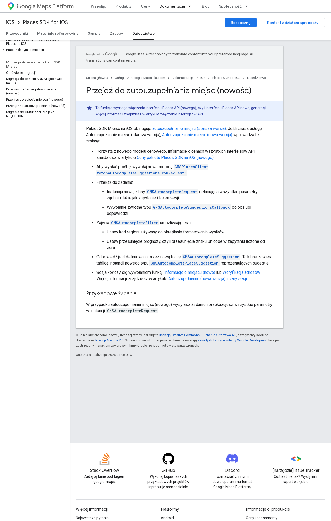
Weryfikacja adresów (241, 272)
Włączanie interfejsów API (181, 114)
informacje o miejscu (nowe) (189, 272)
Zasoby (116, 33)
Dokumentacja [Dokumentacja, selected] (172, 6)
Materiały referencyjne (58, 33)
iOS (10, 22)
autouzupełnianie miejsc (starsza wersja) (189, 128)
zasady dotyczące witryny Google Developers (232, 340)
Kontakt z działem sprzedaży (292, 22)
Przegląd (98, 6)
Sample (94, 33)
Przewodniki (17, 33)
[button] (33, 41)
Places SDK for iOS (45, 22)
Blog (206, 6)
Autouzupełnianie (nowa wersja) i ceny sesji (207, 278)
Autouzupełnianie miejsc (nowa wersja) (197, 134)
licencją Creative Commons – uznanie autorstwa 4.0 (197, 335)
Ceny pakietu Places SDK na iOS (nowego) (175, 157)
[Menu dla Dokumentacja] (191, 6)
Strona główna (97, 78)
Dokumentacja (183, 78)
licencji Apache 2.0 (109, 340)
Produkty (124, 6)
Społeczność (230, 6)
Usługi (120, 78)
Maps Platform (45, 6)
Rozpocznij (240, 22)
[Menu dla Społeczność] (248, 6)
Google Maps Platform (148, 78)
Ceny (145, 6)
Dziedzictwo (256, 78)
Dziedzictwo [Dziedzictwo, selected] (143, 33)
